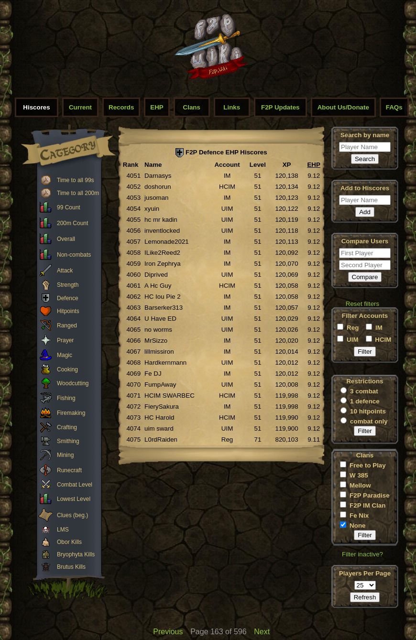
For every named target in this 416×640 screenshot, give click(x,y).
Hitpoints (68, 311)
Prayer (65, 340)
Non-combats (74, 254)
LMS (63, 529)
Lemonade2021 (166, 241)
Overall (66, 239)
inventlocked (162, 230)
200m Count (72, 223)
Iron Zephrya (162, 263)
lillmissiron (159, 351)
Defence (67, 298)
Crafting (67, 427)
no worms (158, 329)
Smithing (68, 441)
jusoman (156, 197)
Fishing (66, 398)
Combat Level (74, 484)
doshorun (157, 186)
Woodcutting (73, 383)
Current (80, 107)
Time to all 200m (78, 193)
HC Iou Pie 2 (162, 296)
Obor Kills (69, 542)
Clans (191, 107)
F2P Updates (280, 107)
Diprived (156, 274)
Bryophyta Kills (76, 554)
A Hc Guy (157, 285)
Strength (67, 285)
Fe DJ (153, 373)
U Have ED (160, 318)
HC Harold (159, 417)
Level (258, 164)
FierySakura (161, 406)
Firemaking (71, 413)
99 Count (68, 207)
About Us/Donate (343, 107)
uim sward (159, 428)
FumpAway (160, 384)
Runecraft (69, 470)
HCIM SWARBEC (169, 395)
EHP (156, 107)
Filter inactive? (362, 554)
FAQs (394, 107)
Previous (168, 632)
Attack (65, 270)
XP (287, 164)
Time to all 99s (75, 180)
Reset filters (362, 303)
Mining (65, 455)
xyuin (151, 208)
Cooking (67, 369)
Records (121, 107)
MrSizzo (155, 340)
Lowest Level (73, 499)
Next (262, 632)
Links (231, 107)
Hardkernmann (165, 362)
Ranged (67, 325)
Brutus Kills (71, 567)
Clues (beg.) (72, 515)
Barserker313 (163, 307)
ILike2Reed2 (162, 252)
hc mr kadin (160, 219)
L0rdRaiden (160, 439)
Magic (64, 355)
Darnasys (157, 175)
